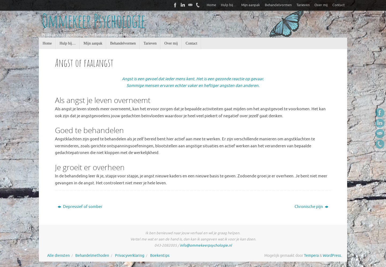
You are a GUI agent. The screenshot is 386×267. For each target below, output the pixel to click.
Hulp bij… (228, 5)
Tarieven (303, 5)
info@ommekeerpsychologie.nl (206, 245)
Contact (338, 5)
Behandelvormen (278, 5)
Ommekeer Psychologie (93, 21)
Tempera (311, 255)
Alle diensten (58, 255)
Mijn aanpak (250, 5)
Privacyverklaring (129, 255)
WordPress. (332, 255)
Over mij (321, 5)
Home (211, 5)
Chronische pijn (311, 206)
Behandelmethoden (92, 255)
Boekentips (159, 255)
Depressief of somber (80, 206)
